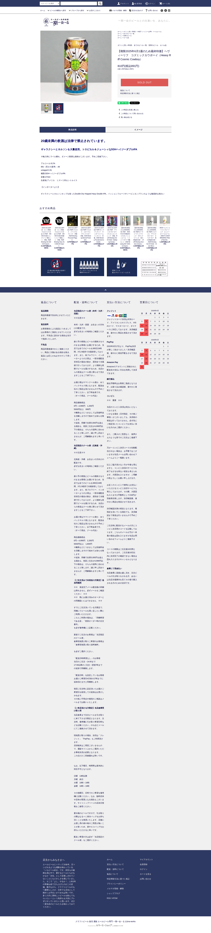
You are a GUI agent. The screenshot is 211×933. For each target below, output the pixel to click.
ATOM (114, 898)
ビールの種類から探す (56, 10)
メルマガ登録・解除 (118, 10)
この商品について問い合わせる (130, 113)
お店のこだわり (93, 10)
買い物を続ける (125, 117)
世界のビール (128, 35)
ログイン (150, 4)
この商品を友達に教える (128, 110)
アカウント (123, 4)
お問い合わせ (151, 10)
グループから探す (76, 10)
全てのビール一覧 (129, 33)
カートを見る (145, 874)
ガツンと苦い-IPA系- (130, 31)
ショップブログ (113, 893)
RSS (109, 898)
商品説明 (72, 130)
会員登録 (137, 4)
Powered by (105, 926)
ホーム (42, 10)
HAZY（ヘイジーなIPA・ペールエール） (150, 31)
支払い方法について (115, 864)
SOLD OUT (144, 82)
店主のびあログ (136, 10)
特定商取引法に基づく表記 (130, 93)
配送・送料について (115, 869)
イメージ (138, 130)
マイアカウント (146, 859)
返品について (125, 90)
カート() (164, 4)
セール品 (126, 37)
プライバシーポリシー (116, 884)
